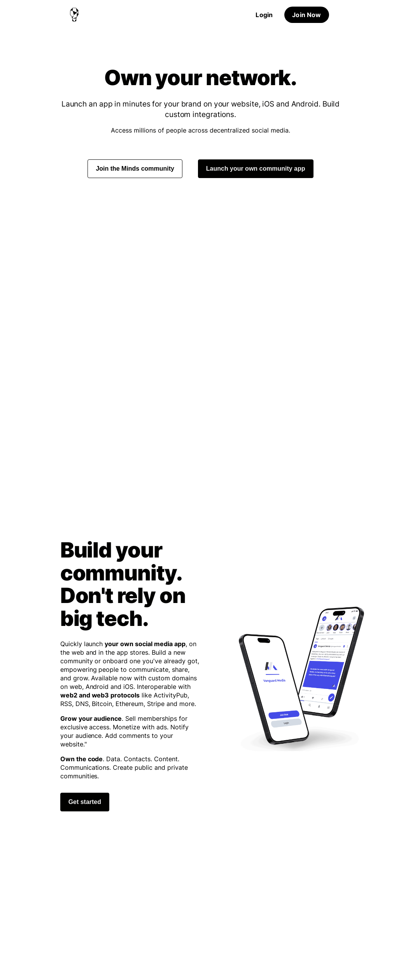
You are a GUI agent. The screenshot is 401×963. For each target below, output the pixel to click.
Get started (84, 802)
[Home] (74, 14)
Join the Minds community (135, 168)
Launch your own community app (255, 168)
